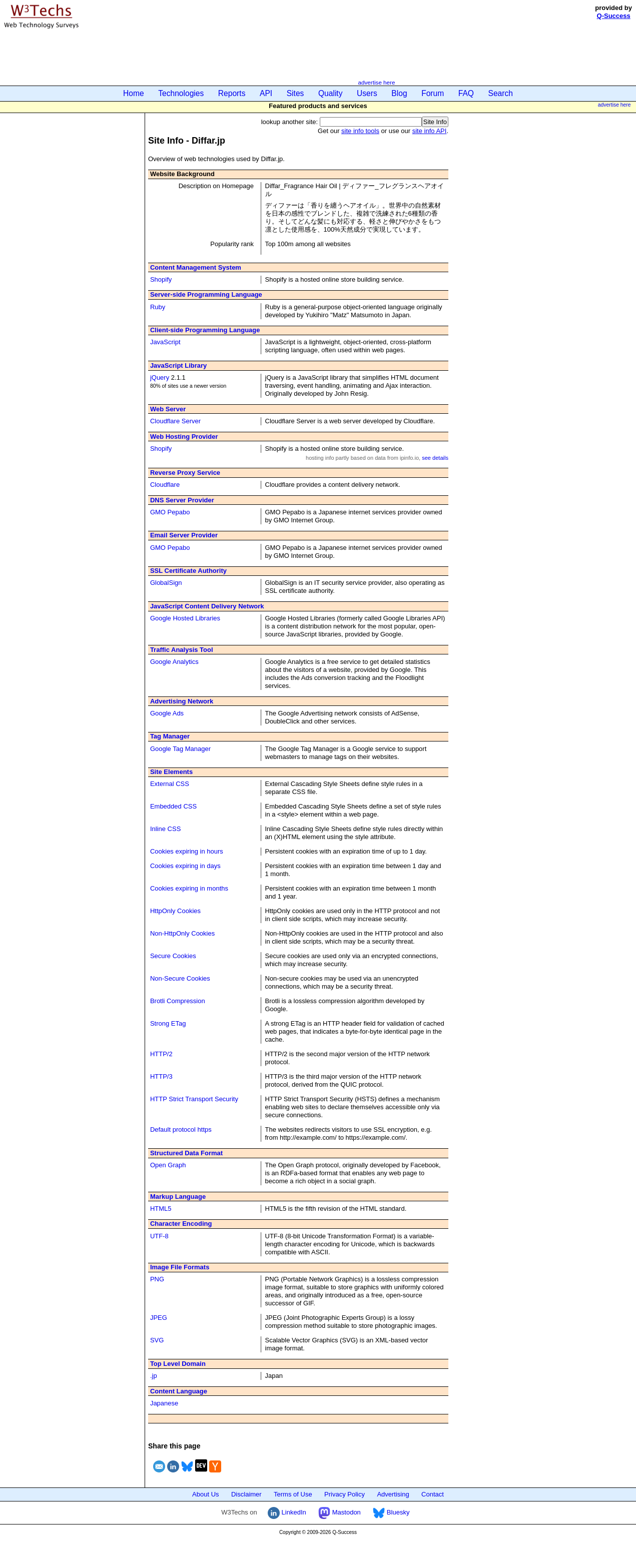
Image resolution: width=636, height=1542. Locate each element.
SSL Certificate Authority (188, 570)
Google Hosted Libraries (185, 618)
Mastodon (339, 1512)
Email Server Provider (184, 535)
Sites (295, 93)
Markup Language (178, 1196)
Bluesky (391, 1512)
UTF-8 (159, 1236)
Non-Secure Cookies (180, 978)
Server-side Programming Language (206, 294)
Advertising (393, 1494)
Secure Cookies (173, 956)
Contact (432, 1494)
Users (367, 93)
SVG (157, 1340)
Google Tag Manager (180, 748)
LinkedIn (287, 1512)
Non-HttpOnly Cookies (182, 933)
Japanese (164, 1403)
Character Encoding (181, 1223)
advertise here (376, 82)
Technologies (181, 93)
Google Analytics (174, 661)
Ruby (157, 307)
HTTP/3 (161, 1076)
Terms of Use (293, 1494)
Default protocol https (181, 1129)
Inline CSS (165, 829)
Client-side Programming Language (205, 330)
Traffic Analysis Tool (181, 649)
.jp (153, 1375)
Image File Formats (179, 1267)
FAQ (466, 93)
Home (133, 93)
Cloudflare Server (175, 421)
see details (435, 458)
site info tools (360, 131)
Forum (432, 93)
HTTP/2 (161, 1054)
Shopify (161, 279)
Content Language (178, 1391)
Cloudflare (165, 484)
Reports (232, 93)
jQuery (159, 377)
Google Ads (167, 713)
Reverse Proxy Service (185, 472)
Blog (399, 93)
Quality (330, 93)
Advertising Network (181, 701)
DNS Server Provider (182, 500)
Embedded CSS (173, 806)
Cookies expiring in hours (186, 851)
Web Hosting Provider (184, 436)
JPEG (158, 1317)
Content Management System (195, 267)
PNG (157, 1279)
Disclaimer (246, 1494)
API (266, 93)
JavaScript (165, 342)
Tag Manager (170, 736)
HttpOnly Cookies (175, 911)
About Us (205, 1494)
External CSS (169, 784)
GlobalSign (166, 582)
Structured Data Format (186, 1153)
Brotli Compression (177, 1001)
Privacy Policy (344, 1494)
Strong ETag (168, 1023)
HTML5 (161, 1208)
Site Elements (171, 772)
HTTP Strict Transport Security (194, 1099)
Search (500, 93)
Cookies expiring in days (185, 866)
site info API (429, 131)
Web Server (168, 409)
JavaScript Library (178, 365)
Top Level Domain (178, 1363)
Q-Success (613, 16)
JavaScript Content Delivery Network (207, 606)
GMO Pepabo (170, 512)
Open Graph (168, 1165)
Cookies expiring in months (189, 888)
